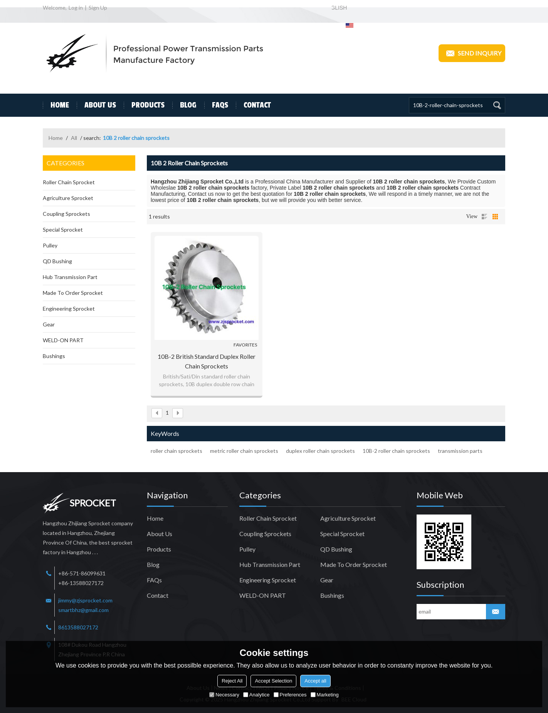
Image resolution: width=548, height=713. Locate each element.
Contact (253, 105)
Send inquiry (471, 53)
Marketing (325, 695)
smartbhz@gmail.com (83, 610)
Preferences (290, 695)
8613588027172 (78, 627)
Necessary (224, 695)
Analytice (256, 695)
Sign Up (98, 7)
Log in (76, 7)
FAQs (216, 105)
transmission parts (460, 450)
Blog (184, 105)
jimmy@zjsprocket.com (85, 600)
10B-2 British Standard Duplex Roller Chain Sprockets (207, 361)
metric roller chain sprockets (244, 450)
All (74, 138)
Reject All (232, 681)
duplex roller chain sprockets (320, 450)
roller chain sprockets (176, 450)
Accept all (315, 681)
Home (56, 105)
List (484, 216)
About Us (96, 105)
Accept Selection (273, 681)
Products (144, 105)
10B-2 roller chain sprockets (396, 450)
